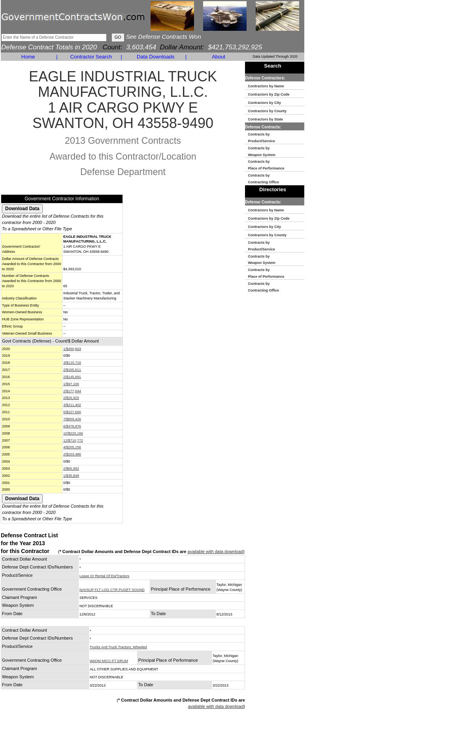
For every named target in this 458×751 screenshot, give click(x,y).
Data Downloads (155, 57)
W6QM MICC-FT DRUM (109, 661)
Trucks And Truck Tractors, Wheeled (118, 647)
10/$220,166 (73, 433)
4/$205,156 (72, 447)
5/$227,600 (72, 412)
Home (28, 57)
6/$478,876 (72, 426)
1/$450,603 (72, 349)
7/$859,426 (72, 419)
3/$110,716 (72, 363)
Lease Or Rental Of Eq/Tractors (104, 576)
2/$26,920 (71, 398)
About (218, 57)
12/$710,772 (73, 440)
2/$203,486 (72, 454)
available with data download (215, 551)
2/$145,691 (72, 377)
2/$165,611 (72, 370)
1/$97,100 (71, 384)
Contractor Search (91, 57)
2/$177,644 (72, 391)
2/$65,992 (71, 469)
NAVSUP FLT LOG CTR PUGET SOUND (112, 590)
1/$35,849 (71, 476)
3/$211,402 (72, 405)
